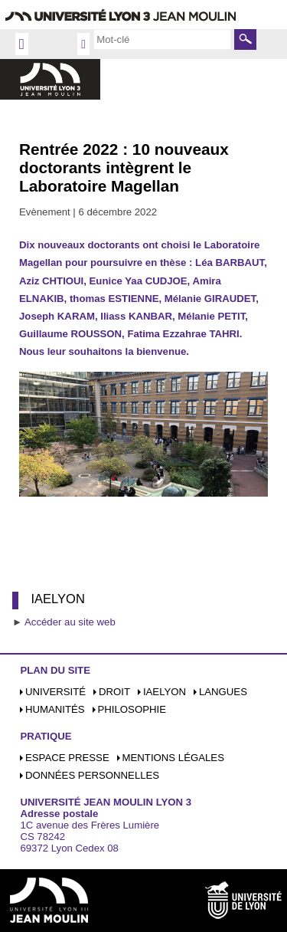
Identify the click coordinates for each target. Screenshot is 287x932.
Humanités (55, 709)
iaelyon (164, 691)
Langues (223, 691)
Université (55, 691)
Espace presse (67, 757)
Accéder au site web (70, 622)
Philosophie (132, 709)
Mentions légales (173, 757)
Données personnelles (92, 775)
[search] (162, 39)
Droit (114, 691)
